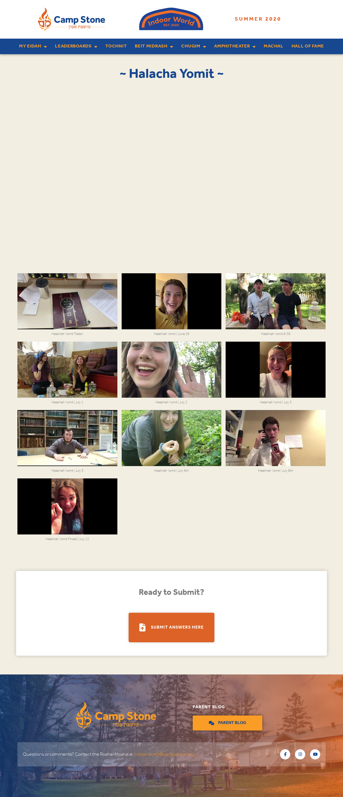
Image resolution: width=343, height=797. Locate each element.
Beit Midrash (154, 46)
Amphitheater (235, 46)
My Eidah (33, 46)
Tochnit (116, 46)
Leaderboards (76, 46)
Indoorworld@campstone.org (164, 754)
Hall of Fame (308, 46)
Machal (273, 46)
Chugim (193, 46)
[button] (67, 307)
